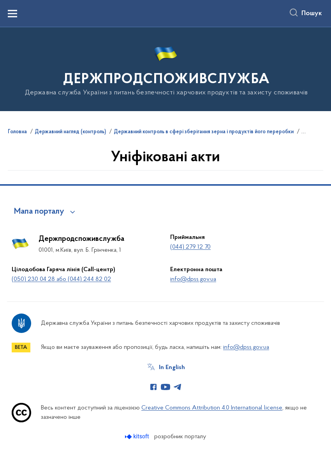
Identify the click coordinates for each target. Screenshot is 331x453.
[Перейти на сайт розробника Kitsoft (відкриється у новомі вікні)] (137, 436)
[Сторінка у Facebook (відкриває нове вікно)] (153, 387)
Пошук (311, 13)
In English (172, 367)
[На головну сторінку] (165, 68)
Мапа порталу (39, 211)
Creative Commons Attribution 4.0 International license (211, 408)
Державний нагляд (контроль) (70, 132)
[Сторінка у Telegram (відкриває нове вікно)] (177, 387)
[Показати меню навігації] (12, 13)
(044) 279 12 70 (190, 247)
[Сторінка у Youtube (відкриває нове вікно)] (165, 387)
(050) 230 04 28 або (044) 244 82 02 (61, 279)
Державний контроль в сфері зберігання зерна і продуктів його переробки (204, 132)
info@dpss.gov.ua (193, 279)
